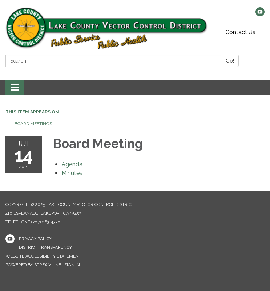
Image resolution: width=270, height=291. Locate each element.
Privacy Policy (35, 238)
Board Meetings (33, 123)
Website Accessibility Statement (43, 256)
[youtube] (260, 14)
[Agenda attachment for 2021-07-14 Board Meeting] (71, 164)
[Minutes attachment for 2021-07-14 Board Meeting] (71, 173)
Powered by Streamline (33, 264)
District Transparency (45, 247)
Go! (230, 61)
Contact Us (240, 32)
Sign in (72, 264)
